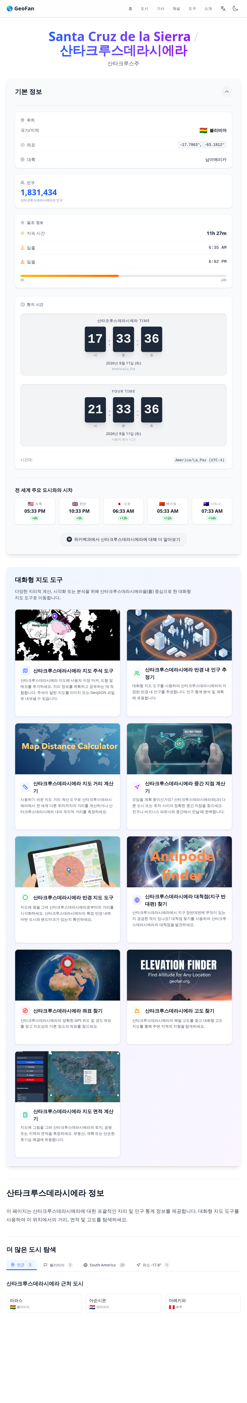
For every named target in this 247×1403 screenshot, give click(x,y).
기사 (160, 8)
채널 (176, 8)
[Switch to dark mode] (235, 8)
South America (104, 1265)
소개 (208, 8)
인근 (21, 1266)
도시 (144, 8)
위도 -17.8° (152, 1265)
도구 (192, 8)
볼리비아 (58, 1265)
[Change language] (223, 8)
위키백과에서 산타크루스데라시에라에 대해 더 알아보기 (124, 539)
